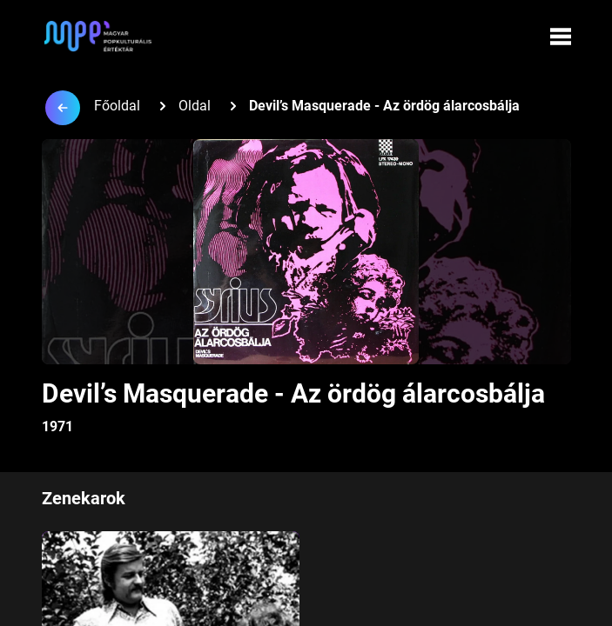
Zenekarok (83, 498)
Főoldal (117, 105)
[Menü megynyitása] (560, 36)
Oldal (194, 105)
